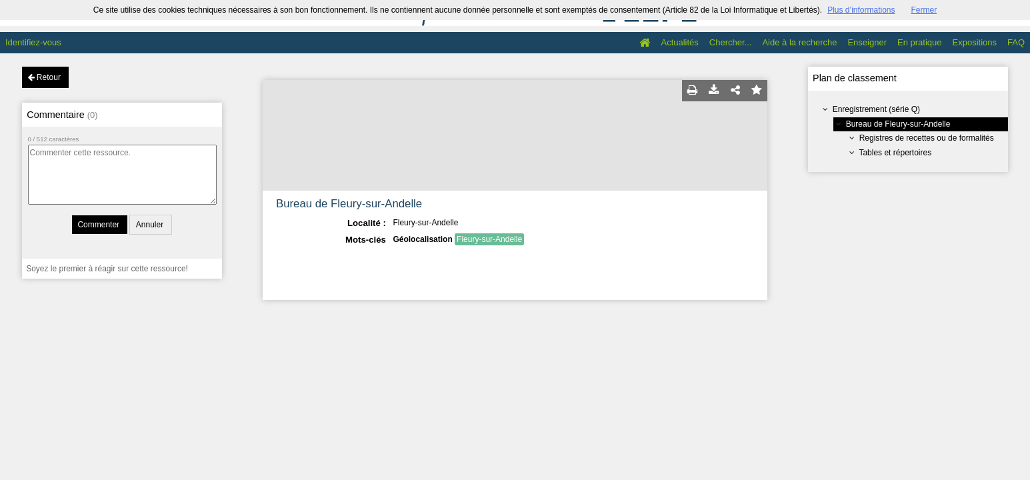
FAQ (1016, 42)
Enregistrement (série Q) (876, 109)
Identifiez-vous (33, 42)
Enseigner (867, 42)
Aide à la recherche (799, 42)
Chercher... (730, 42)
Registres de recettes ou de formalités (926, 138)
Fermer (924, 10)
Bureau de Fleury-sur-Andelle (898, 124)
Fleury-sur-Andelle (489, 239)
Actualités (679, 42)
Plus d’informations (861, 10)
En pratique (919, 42)
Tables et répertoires (895, 152)
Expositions (975, 42)
